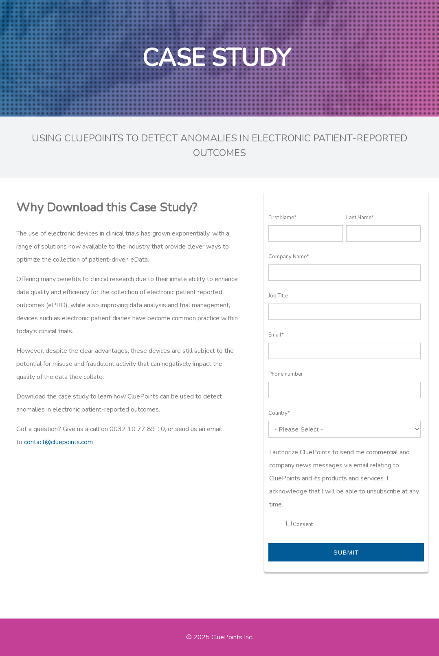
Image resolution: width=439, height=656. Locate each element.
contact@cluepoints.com (58, 442)
